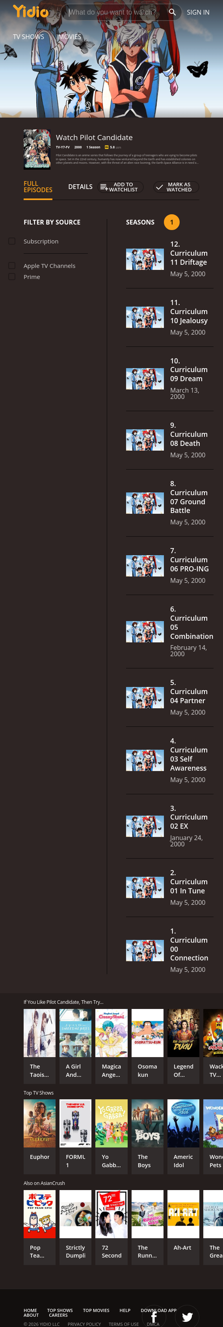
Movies (70, 36)
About (31, 1315)
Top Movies (96, 1310)
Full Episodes (38, 186)
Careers (58, 1315)
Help (125, 1310)
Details (80, 186)
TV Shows (28, 36)
